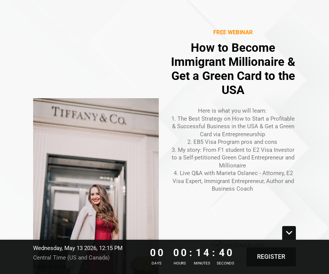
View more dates (49, 266)
